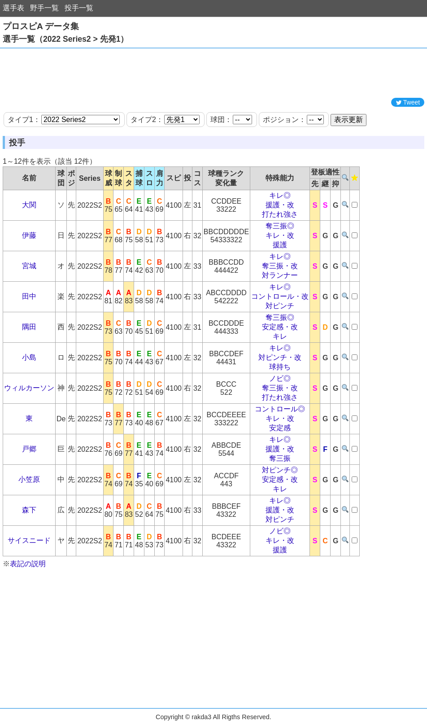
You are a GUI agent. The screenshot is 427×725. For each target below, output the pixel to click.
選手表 (13, 8)
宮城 (29, 266)
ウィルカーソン (29, 388)
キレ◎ (280, 195)
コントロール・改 (280, 296)
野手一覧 (44, 8)
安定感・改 (280, 327)
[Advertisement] (213, 73)
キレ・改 (280, 235)
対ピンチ (280, 306)
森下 (29, 510)
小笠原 (29, 479)
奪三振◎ (280, 226)
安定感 (280, 428)
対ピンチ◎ (280, 470)
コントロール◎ (280, 409)
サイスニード (29, 540)
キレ (280, 336)
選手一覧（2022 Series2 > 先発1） (65, 39)
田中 (29, 296)
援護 (280, 245)
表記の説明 (28, 564)
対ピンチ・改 (279, 357)
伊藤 (29, 235)
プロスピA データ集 (41, 26)
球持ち (280, 367)
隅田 (29, 327)
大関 (29, 205)
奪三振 (280, 458)
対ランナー (280, 275)
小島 (29, 357)
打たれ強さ (280, 214)
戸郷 (29, 449)
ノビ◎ (280, 378)
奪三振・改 (280, 266)
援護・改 (280, 205)
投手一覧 (79, 8)
